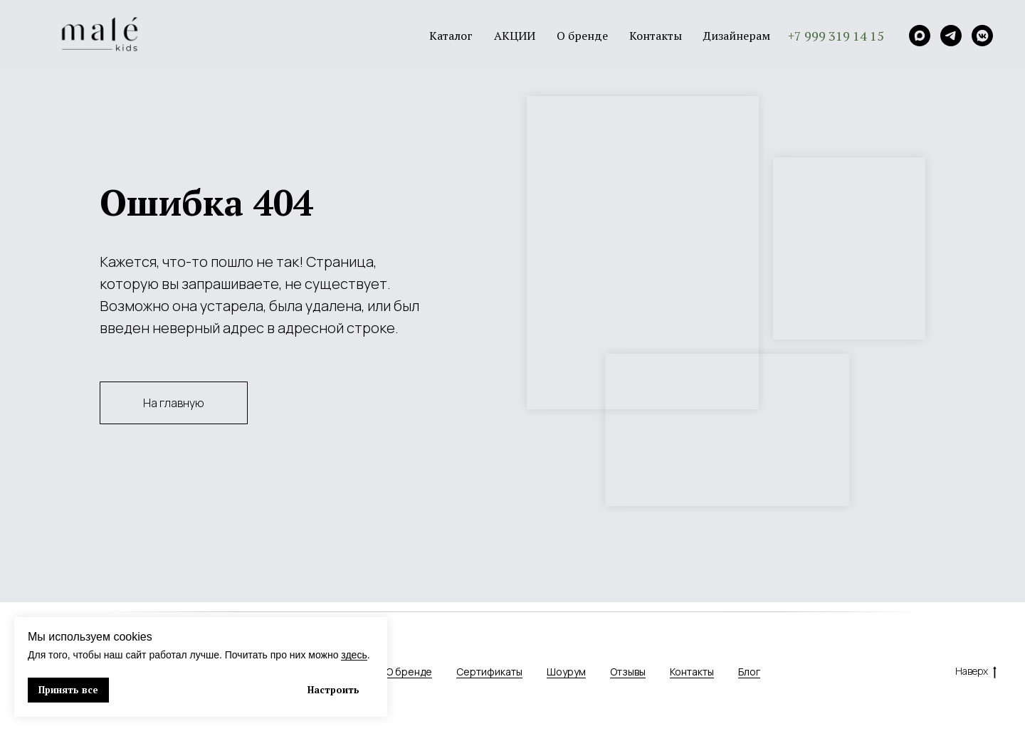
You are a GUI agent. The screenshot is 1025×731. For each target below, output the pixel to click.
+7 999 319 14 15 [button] (836, 35)
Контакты (655, 35)
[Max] (919, 35)
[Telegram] (951, 35)
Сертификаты (489, 671)
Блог (749, 671)
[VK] (982, 35)
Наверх (976, 671)
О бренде (582, 35)
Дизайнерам (736, 35)
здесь (354, 655)
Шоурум (566, 671)
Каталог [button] (451, 35)
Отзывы (628, 671)
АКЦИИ (514, 35)
